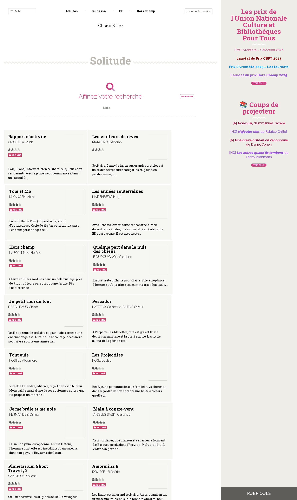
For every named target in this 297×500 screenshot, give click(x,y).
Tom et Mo (161, 136)
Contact (63, 458)
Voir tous (258, 83)
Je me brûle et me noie (97, 311)
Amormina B (92, 371)
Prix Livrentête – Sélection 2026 (259, 50)
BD (121, 11)
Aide (16, 11)
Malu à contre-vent (170, 309)
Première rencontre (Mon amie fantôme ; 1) (170, 375)
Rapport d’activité (27, 136)
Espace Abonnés (198, 11)
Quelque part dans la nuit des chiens (169, 193)
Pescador (88, 251)
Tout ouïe (160, 251)
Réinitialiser (187, 96)
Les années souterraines (21, 193)
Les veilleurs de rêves (96, 138)
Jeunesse (98, 11)
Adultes (72, 11)
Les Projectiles (23, 309)
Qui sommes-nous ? (89, 458)
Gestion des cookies (150, 458)
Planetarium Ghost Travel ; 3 (28, 373)
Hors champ (146, 11)
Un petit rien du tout (24, 253)
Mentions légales (119, 458)
